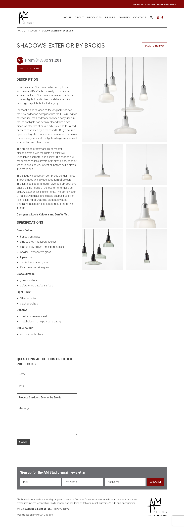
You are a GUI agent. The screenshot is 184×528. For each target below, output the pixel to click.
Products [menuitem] (94, 17)
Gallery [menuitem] (124, 17)
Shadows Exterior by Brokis (57, 31)
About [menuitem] (79, 17)
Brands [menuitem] (110, 17)
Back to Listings (155, 45)
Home (67, 17)
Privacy (57, 509)
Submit (23, 441)
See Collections (29, 68)
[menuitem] (67, 18)
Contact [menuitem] (140, 17)
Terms (66, 509)
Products (32, 31)
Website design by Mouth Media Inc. (35, 514)
